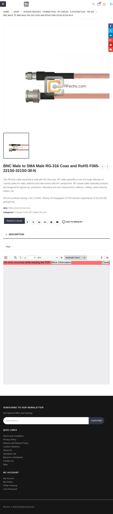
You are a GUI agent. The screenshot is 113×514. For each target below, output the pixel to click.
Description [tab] (16, 234)
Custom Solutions (11, 446)
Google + (45, 222)
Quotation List (9, 454)
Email (57, 222)
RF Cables (33, 212)
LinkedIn (39, 222)
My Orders (8, 482)
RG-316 (42, 212)
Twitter (33, 222)
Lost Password (10, 489)
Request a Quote (14, 220)
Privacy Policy (9, 439)
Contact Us (8, 461)
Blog (5, 464)
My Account (8, 478)
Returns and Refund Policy (15, 443)
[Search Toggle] (93, 4)
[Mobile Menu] (3, 4)
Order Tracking (10, 485)
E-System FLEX (21, 212)
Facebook (27, 222)
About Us (7, 450)
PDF (8, 247)
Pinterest (51, 222)
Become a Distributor (13, 457)
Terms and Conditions (13, 436)
